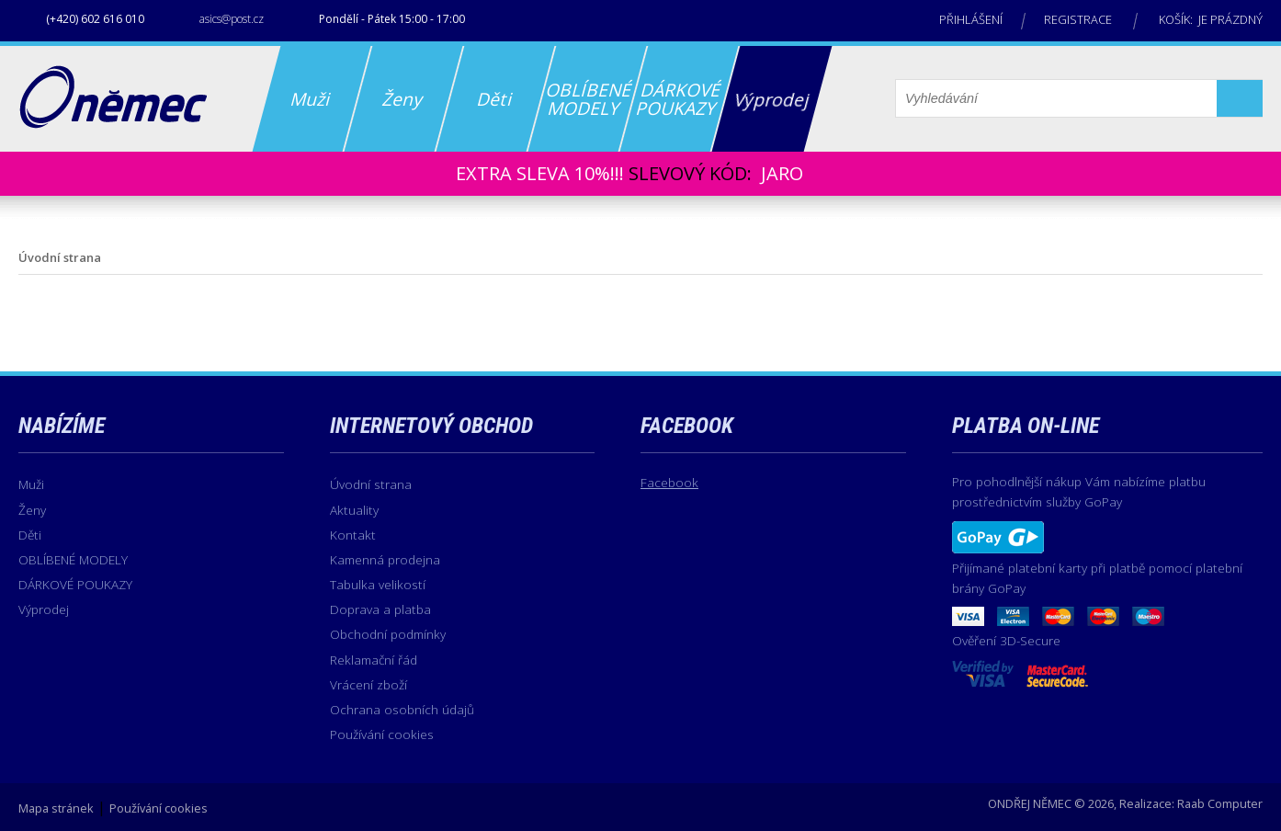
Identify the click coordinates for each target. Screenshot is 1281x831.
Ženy (32, 509)
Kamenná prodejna (385, 559)
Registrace (1078, 19)
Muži (31, 484)
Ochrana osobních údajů (402, 709)
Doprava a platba (380, 609)
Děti (29, 534)
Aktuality (354, 509)
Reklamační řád (373, 659)
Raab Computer (1220, 803)
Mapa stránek (56, 808)
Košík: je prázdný (1211, 19)
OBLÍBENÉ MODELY (73, 559)
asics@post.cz (231, 19)
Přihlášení (971, 19)
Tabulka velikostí (377, 584)
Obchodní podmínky (388, 634)
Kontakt (353, 534)
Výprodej (43, 609)
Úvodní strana (371, 484)
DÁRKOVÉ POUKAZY (75, 584)
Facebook (669, 482)
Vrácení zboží (368, 684)
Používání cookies (382, 734)
